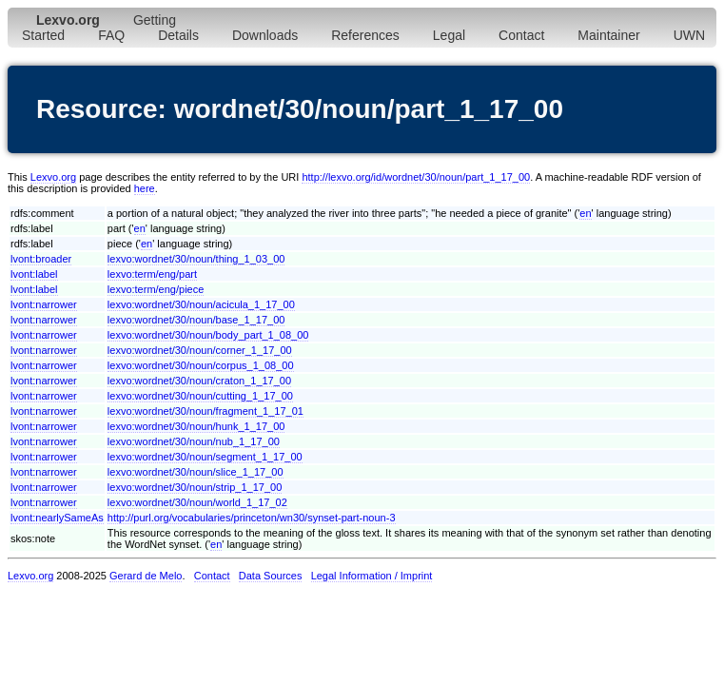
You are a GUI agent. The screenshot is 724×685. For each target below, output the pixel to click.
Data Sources (271, 575)
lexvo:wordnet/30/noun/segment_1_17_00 (205, 456)
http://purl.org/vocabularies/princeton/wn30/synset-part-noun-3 (252, 517)
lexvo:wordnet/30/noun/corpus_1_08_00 (201, 365)
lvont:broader (40, 258)
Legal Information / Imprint (372, 575)
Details (178, 35)
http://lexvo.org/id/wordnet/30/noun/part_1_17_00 (416, 177)
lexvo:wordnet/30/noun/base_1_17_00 (196, 319)
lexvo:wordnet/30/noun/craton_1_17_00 (199, 380)
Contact (521, 35)
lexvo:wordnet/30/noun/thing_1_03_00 (196, 258)
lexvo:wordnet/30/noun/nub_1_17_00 (194, 441)
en (585, 213)
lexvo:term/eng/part (152, 274)
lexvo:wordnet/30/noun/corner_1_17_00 (200, 350)
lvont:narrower (43, 304)
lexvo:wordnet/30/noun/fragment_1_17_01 (205, 411)
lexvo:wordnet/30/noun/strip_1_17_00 (195, 487)
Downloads (265, 35)
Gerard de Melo (145, 575)
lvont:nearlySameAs (57, 517)
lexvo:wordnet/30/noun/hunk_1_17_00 (196, 426)
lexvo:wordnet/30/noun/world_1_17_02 (197, 502)
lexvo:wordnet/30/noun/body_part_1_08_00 (208, 335)
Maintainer (608, 35)
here (144, 188)
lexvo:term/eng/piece (156, 289)
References (365, 35)
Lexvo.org (53, 177)
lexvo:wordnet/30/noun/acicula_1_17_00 (201, 304)
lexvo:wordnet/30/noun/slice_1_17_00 (196, 472)
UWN (689, 35)
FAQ (111, 35)
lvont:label (34, 274)
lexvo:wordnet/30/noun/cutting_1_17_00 (200, 395)
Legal (449, 35)
